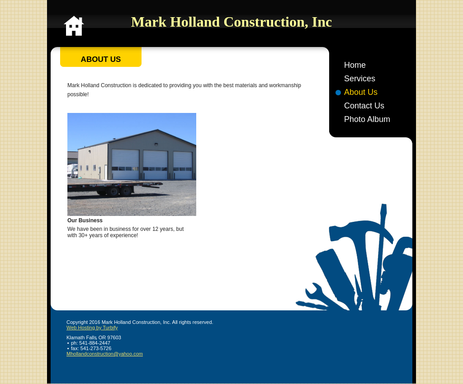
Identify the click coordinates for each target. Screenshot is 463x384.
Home (355, 65)
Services (359, 78)
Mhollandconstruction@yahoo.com (104, 353)
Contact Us (364, 105)
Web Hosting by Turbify (92, 327)
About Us (361, 92)
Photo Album (367, 119)
